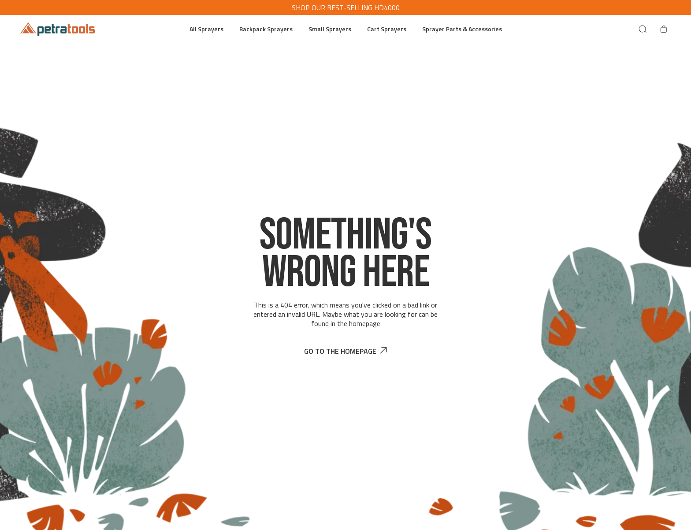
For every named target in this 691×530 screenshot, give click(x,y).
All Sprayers (206, 28)
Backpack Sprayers (266, 28)
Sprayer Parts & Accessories (462, 28)
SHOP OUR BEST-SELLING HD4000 (346, 7)
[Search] (642, 29)
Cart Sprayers (386, 28)
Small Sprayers (329, 28)
